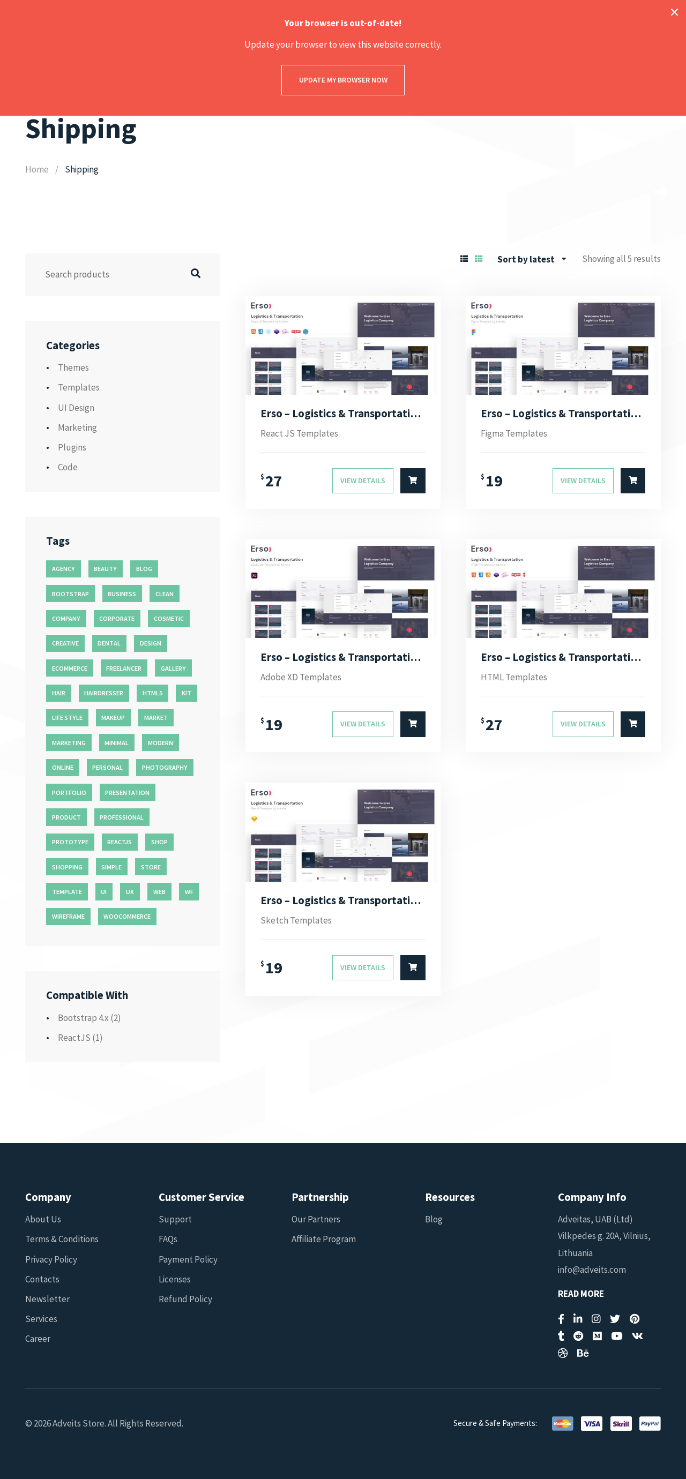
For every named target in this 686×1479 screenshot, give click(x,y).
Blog (434, 1219)
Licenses (175, 1279)
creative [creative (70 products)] (65, 643)
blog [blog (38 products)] (144, 569)
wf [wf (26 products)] (189, 892)
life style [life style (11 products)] (67, 718)
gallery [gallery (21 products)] (173, 668)
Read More (581, 1294)
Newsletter (47, 1299)
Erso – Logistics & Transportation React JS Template (342, 414)
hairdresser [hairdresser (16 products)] (103, 693)
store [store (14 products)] (151, 867)
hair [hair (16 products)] (58, 693)
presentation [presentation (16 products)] (127, 793)
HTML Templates (514, 677)
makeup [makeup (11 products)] (113, 718)
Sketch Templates (296, 920)
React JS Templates (299, 433)
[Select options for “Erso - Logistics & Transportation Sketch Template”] (412, 968)
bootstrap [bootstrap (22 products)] (70, 594)
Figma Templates (514, 433)
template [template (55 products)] (67, 892)
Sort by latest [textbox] (526, 259)
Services (41, 1319)
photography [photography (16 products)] (165, 767)
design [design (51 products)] (150, 643)
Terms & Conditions (62, 1239)
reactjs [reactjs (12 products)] (119, 842)
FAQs (168, 1239)
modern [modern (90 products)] (160, 743)
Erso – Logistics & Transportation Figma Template (563, 414)
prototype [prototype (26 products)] (70, 842)
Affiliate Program (324, 1239)
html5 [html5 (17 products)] (152, 693)
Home (37, 169)
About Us (43, 1219)
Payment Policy (188, 1259)
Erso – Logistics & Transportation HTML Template (563, 657)
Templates (79, 387)
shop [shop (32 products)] (159, 842)
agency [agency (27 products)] (63, 569)
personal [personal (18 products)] (107, 767)
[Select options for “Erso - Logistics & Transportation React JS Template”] (412, 481)
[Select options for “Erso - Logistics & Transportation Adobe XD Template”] (412, 724)
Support (175, 1219)
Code (68, 467)
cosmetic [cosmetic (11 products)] (169, 618)
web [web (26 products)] (159, 892)
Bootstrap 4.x (83, 1018)
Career (37, 1339)
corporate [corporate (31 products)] (117, 618)
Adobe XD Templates (300, 677)
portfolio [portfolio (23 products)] (69, 793)
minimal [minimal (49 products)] (117, 743)
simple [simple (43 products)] (111, 867)
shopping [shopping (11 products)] (67, 867)
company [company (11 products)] (66, 618)
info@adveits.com (592, 1269)
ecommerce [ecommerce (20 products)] (69, 668)
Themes (73, 367)
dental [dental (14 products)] (109, 643)
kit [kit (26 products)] (186, 693)
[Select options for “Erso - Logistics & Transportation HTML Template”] (633, 724)
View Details (362, 480)
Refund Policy (185, 1299)
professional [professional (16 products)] (122, 817)
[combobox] (531, 259)
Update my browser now (343, 80)
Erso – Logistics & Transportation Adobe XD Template (342, 657)
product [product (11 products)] (66, 817)
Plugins (72, 447)
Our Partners (316, 1219)
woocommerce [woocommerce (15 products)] (127, 916)
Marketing (77, 427)
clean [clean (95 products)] (164, 594)
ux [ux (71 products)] (130, 892)
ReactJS (74, 1037)
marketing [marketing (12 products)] (69, 743)
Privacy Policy (51, 1259)
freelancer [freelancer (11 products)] (123, 668)
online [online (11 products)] (62, 767)
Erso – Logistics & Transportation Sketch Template (342, 900)
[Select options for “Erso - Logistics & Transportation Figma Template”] (633, 481)
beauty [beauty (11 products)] (105, 569)
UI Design (76, 408)
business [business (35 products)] (122, 594)
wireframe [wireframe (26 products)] (68, 916)
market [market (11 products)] (156, 718)
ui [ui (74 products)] (104, 892)
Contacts (42, 1279)
